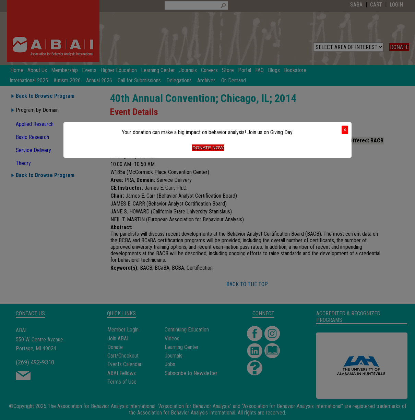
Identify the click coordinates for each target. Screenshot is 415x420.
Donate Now (208, 147)
